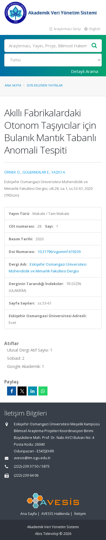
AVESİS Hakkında (55, 513)
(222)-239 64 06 (26, 475)
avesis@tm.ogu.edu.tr (32, 457)
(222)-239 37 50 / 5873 (31, 466)
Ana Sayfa (13, 85)
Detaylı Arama (84, 71)
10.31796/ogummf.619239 (59, 251)
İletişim (80, 513)
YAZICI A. (58, 172)
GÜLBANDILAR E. (36, 172)
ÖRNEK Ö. (12, 172)
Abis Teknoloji (47, 533)
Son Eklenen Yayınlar (45, 85)
